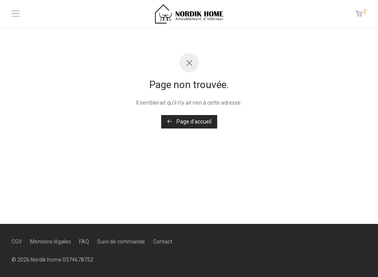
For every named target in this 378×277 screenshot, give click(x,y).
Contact (162, 242)
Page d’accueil (189, 121)
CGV (17, 242)
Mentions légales (50, 242)
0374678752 (78, 260)
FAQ (84, 242)
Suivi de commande (121, 242)
